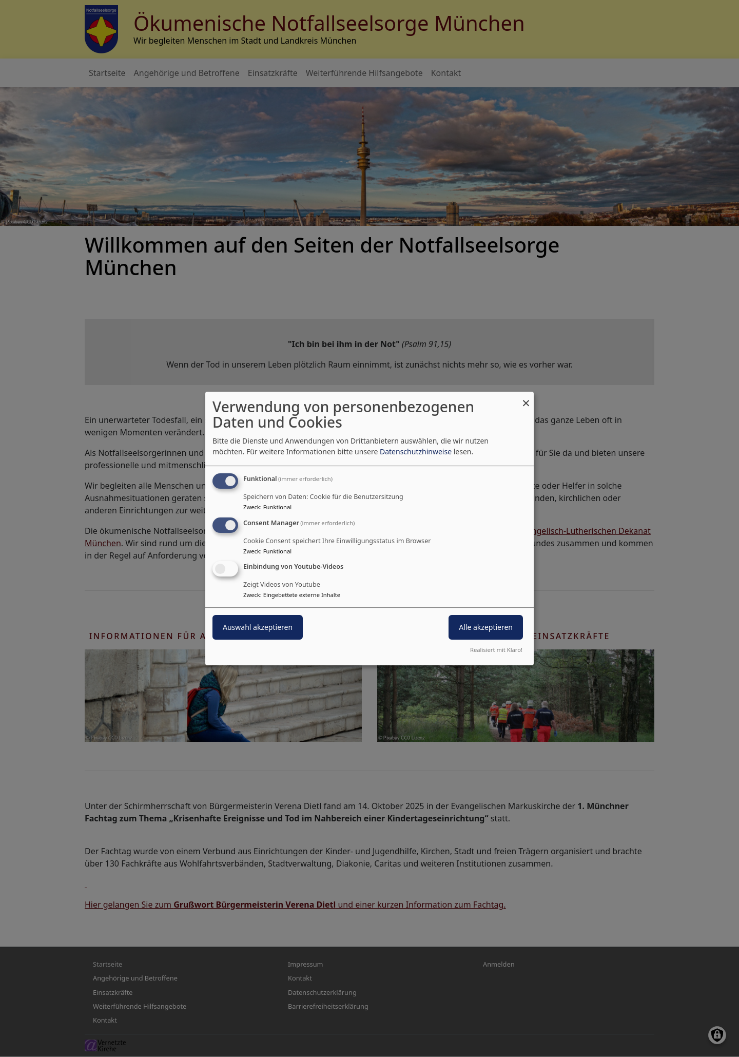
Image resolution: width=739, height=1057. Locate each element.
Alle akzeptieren (486, 627)
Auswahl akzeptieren (258, 627)
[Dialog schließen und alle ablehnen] (526, 398)
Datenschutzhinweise (416, 451)
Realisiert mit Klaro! (496, 650)
